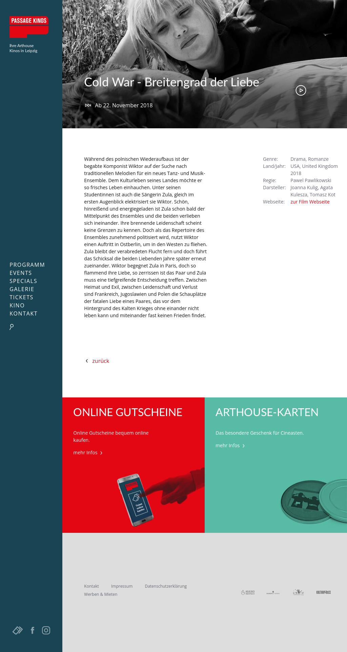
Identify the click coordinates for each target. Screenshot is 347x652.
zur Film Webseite (310, 201)
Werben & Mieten (100, 594)
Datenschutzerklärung (166, 586)
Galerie (21, 289)
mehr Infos (88, 452)
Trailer (301, 90)
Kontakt (23, 313)
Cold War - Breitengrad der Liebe (171, 83)
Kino (17, 305)
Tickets (21, 297)
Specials (23, 281)
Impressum (121, 586)
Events (20, 273)
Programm (27, 264)
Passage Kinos (31, 27)
